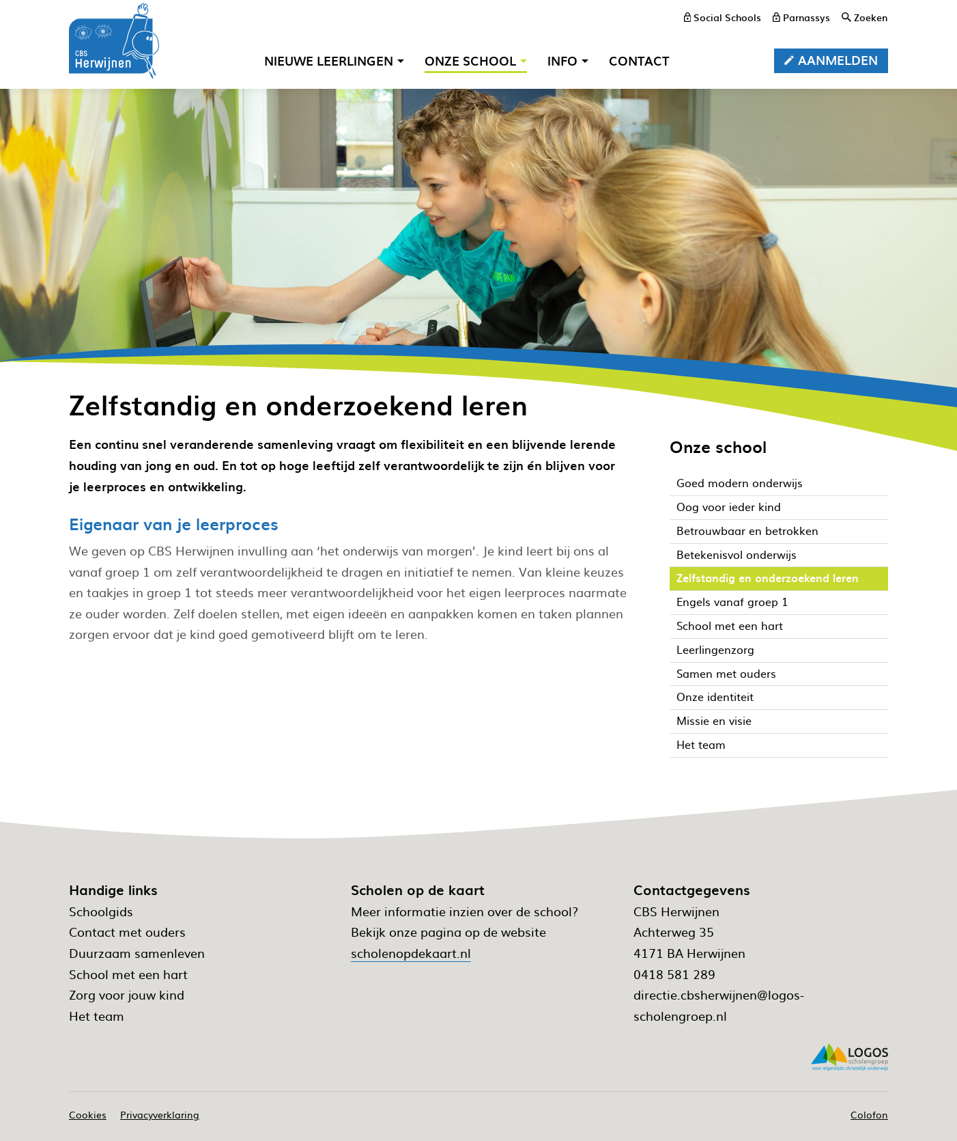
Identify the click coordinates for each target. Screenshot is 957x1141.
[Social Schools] (722, 17)
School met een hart (128, 974)
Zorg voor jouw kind (126, 994)
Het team (96, 1015)
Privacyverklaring (159, 1114)
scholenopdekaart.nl (411, 953)
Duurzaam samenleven (137, 953)
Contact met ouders (127, 931)
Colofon (869, 1114)
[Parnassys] (801, 17)
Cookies (87, 1114)
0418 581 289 (674, 974)
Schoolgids (101, 911)
